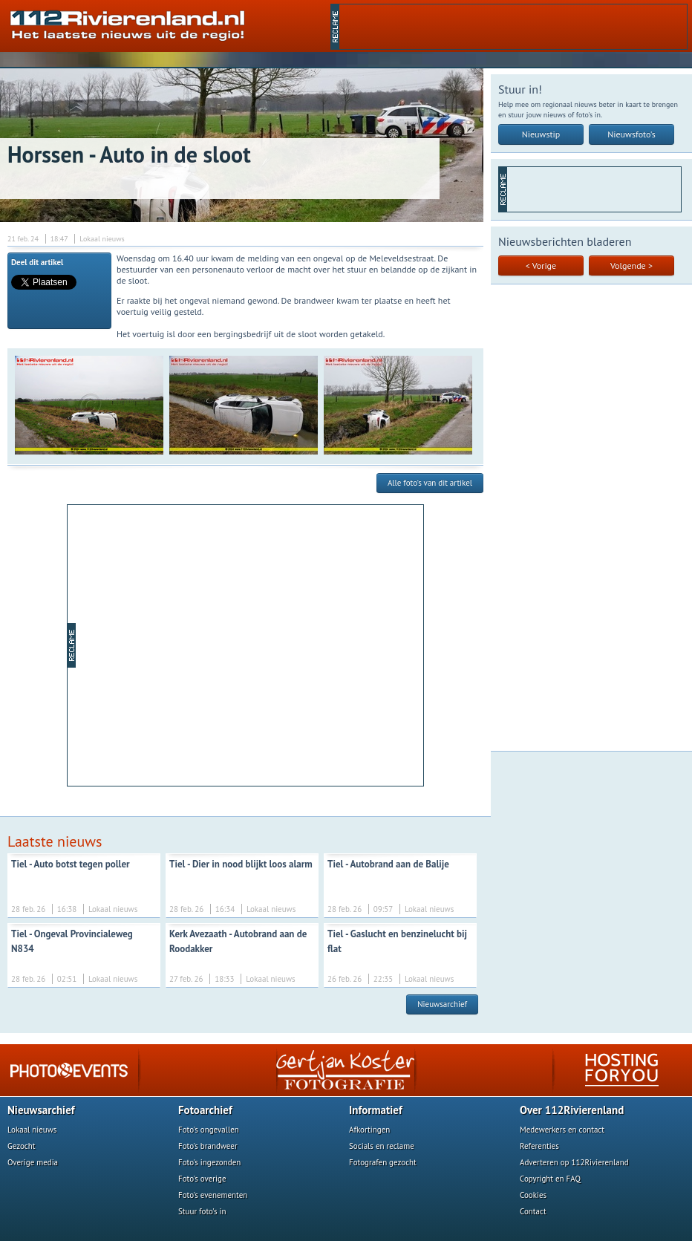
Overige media (32, 1162)
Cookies (533, 1195)
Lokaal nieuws (31, 1129)
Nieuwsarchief (442, 1004)
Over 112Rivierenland (572, 1110)
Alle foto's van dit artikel (430, 483)
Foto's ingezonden (209, 1162)
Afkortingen (369, 1129)
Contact (533, 1211)
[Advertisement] (513, 26)
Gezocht (21, 1146)
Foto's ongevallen (208, 1129)
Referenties (539, 1146)
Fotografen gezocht (383, 1162)
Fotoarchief (205, 1110)
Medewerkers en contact (562, 1129)
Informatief (375, 1110)
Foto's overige (202, 1178)
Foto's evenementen (212, 1195)
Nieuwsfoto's (631, 134)
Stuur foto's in (202, 1211)
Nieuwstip (541, 134)
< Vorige (541, 265)
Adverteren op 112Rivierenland (574, 1162)
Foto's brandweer (208, 1146)
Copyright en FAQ (550, 1178)
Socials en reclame (381, 1146)
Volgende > (631, 265)
